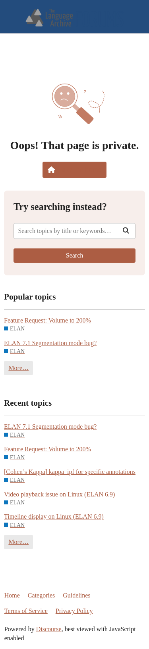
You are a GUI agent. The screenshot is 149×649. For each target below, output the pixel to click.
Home (12, 595)
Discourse (49, 629)
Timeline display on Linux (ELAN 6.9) (54, 516)
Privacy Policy (74, 610)
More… (18, 368)
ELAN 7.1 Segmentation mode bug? (50, 343)
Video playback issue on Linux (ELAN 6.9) (59, 494)
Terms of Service (26, 610)
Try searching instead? (60, 206)
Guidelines (76, 595)
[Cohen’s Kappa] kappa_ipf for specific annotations (69, 471)
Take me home (74, 170)
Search (74, 255)
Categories (41, 595)
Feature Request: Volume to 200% (47, 320)
